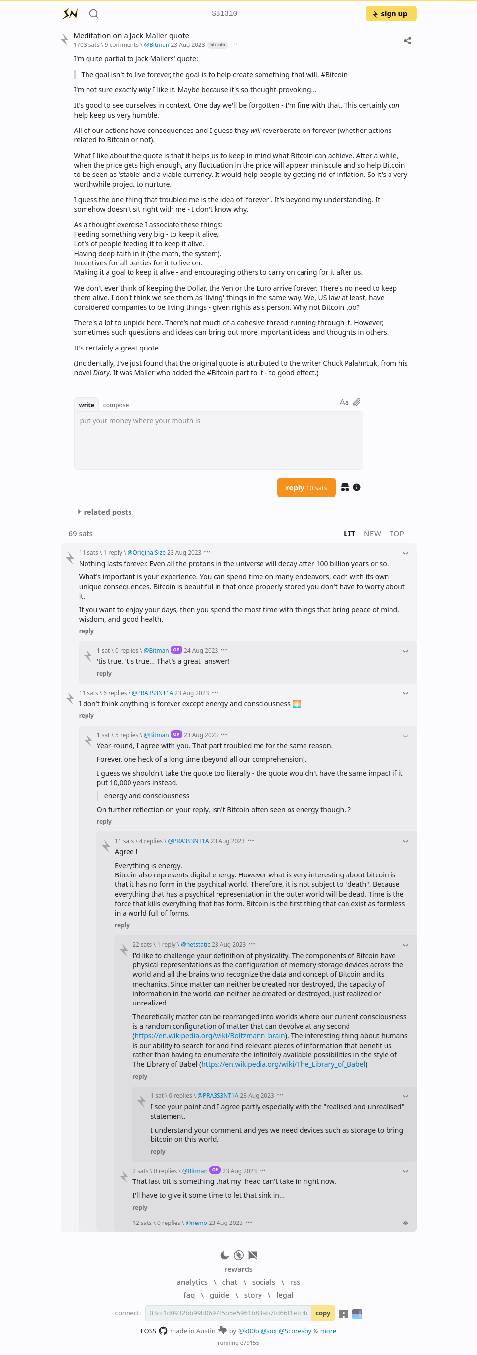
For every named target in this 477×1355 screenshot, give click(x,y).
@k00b (248, 1330)
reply (306, 487)
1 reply (112, 552)
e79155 (249, 1342)
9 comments (122, 44)
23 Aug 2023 (188, 44)
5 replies (126, 735)
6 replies (115, 693)
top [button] (397, 533)
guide (219, 1295)
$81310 (224, 14)
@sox (269, 1330)
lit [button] (350, 533)
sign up (389, 13)
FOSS (154, 1331)
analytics (192, 1282)
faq (189, 1295)
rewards (238, 1269)
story (253, 1295)
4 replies (151, 841)
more (328, 1330)
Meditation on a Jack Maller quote (131, 35)
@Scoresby (295, 1330)
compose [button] (116, 405)
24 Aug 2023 (201, 650)
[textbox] (219, 440)
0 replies (126, 650)
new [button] (373, 533)
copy (322, 1313)
